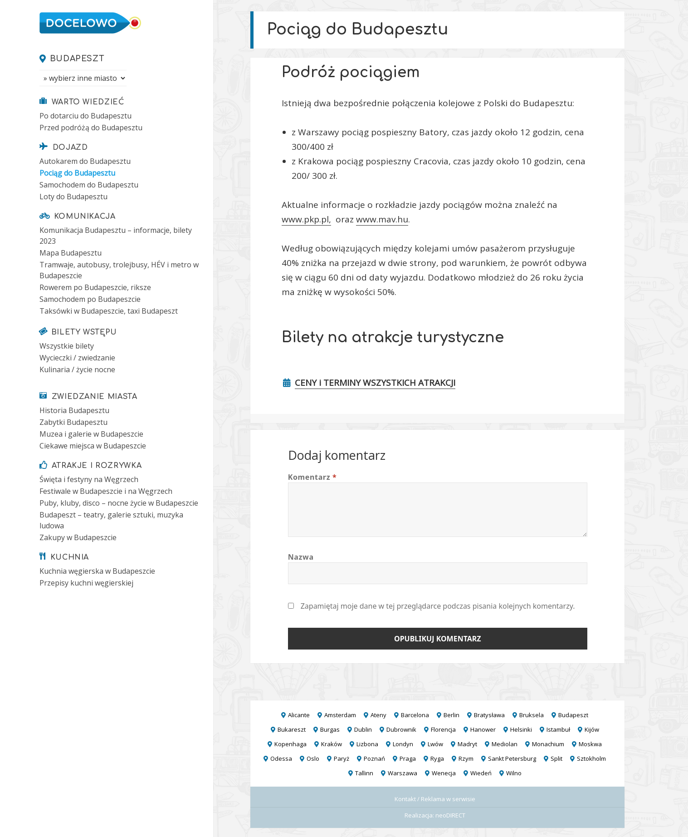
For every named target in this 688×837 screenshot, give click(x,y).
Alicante (299, 715)
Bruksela (531, 715)
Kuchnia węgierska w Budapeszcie (97, 571)
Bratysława (489, 715)
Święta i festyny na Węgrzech (88, 479)
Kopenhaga (290, 744)
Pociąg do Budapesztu (77, 173)
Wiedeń (481, 773)
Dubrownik (401, 729)
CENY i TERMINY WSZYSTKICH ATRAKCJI (375, 383)
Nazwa (301, 557)
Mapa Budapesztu (70, 253)
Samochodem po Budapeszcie (90, 299)
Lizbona (367, 744)
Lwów (435, 744)
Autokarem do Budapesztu (85, 161)
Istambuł (558, 729)
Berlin (451, 715)
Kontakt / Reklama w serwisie (435, 799)
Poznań (374, 758)
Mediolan (504, 744)
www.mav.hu (382, 219)
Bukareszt (292, 729)
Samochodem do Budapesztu (88, 185)
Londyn (403, 744)
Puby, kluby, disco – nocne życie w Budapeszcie (118, 503)
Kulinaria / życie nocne (77, 369)
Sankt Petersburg (512, 758)
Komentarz (312, 477)
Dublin (363, 729)
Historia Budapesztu (74, 410)
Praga (408, 758)
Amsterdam (340, 715)
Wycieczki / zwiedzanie (77, 358)
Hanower (483, 729)
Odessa (281, 758)
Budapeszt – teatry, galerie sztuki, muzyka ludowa (111, 520)
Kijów (592, 729)
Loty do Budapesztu (73, 197)
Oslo (313, 758)
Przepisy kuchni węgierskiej (86, 583)
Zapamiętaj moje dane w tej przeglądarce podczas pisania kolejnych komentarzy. (438, 606)
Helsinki (521, 729)
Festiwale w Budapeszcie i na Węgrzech (105, 491)
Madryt (467, 744)
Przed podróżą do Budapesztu (90, 128)
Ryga (437, 758)
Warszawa (402, 773)
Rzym (466, 758)
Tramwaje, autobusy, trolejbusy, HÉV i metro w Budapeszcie (119, 270)
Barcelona (415, 715)
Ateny (378, 715)
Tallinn (364, 773)
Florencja (443, 729)
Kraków (331, 744)
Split (556, 758)
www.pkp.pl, (306, 219)
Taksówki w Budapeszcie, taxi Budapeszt (108, 311)
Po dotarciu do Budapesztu (85, 116)
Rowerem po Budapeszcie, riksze (95, 287)
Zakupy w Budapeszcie (78, 537)
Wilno (514, 773)
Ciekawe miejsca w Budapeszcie (92, 446)
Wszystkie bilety (66, 346)
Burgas (330, 729)
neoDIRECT (450, 815)
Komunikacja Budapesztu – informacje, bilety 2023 (115, 235)
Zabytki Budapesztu (73, 422)
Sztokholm (591, 758)
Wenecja (444, 773)
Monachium (548, 744)
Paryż (341, 758)
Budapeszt (77, 58)
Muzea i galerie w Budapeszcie (91, 434)
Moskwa (590, 744)
